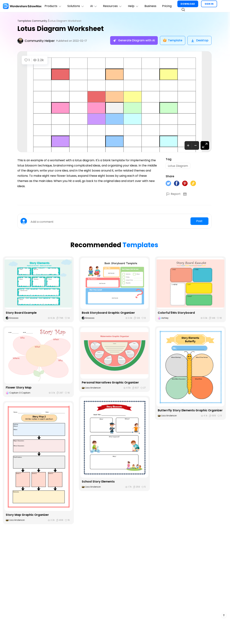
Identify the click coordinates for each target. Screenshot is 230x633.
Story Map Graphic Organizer (27, 515)
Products (53, 6)
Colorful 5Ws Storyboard (176, 313)
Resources (113, 6)
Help (133, 6)
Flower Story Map (19, 388)
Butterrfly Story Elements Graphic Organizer (190, 410)
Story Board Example (21, 313)
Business (151, 6)
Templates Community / (33, 20)
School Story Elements (98, 482)
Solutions (76, 6)
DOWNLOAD (188, 3)
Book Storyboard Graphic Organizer (108, 313)
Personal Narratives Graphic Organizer (110, 383)
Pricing (167, 6)
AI (94, 6)
